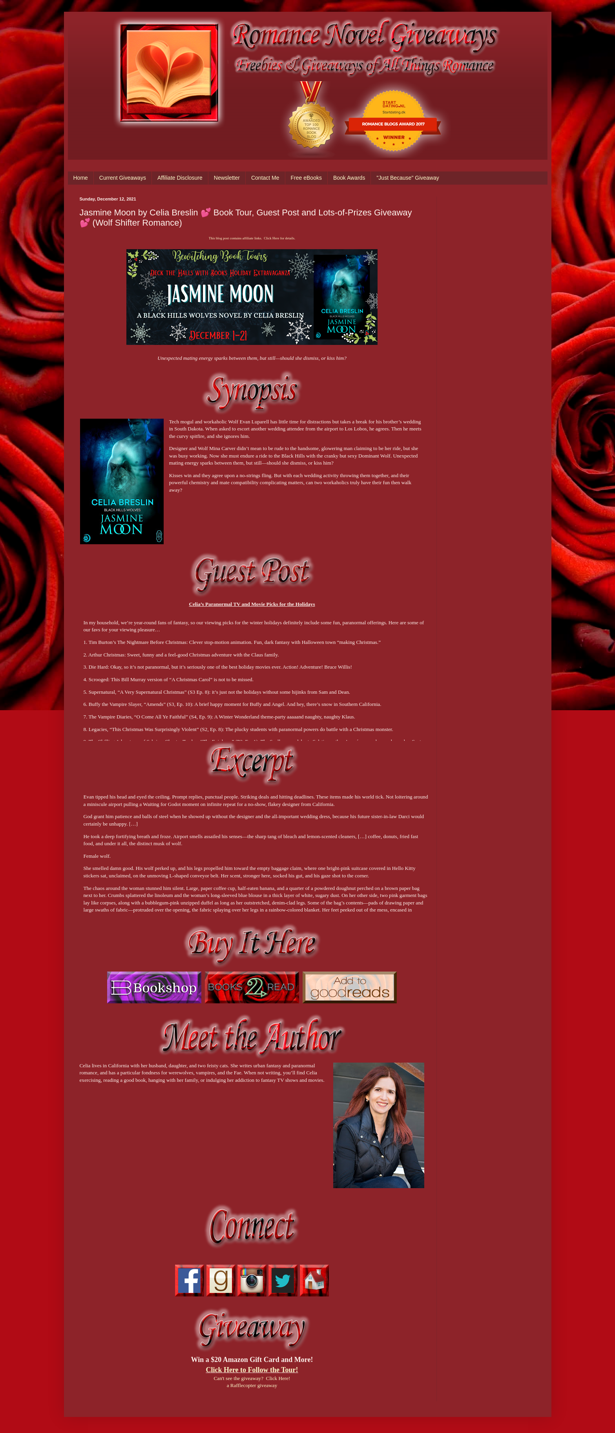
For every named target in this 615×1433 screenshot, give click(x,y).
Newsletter (227, 178)
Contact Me (265, 178)
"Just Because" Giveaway (407, 178)
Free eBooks (306, 178)
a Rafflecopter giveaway (252, 1385)
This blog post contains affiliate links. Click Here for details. (252, 238)
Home (80, 178)
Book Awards (349, 178)
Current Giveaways (122, 178)
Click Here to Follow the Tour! (252, 1370)
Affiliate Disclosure (180, 178)
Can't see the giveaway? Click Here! (252, 1378)
